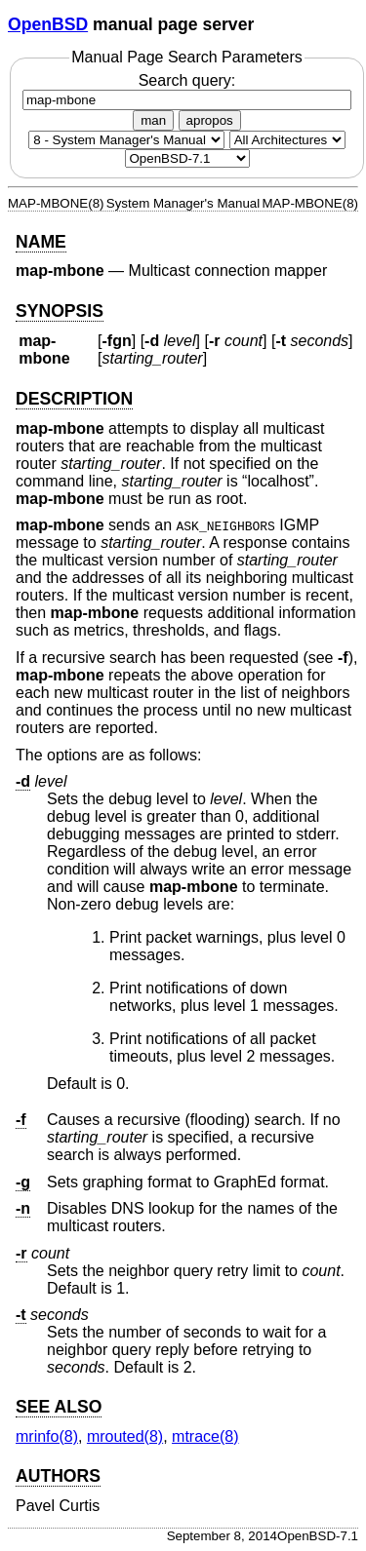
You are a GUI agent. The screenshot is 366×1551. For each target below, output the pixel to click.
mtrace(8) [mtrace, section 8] (205, 1436)
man (153, 120)
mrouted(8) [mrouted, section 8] (125, 1436)
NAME (41, 242)
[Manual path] (187, 158)
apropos (209, 120)
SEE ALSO (59, 1406)
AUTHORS (58, 1476)
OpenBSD (48, 24)
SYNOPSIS (59, 311)
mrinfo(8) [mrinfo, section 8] (47, 1436)
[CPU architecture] (287, 140)
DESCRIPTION (74, 398)
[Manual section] (126, 140)
